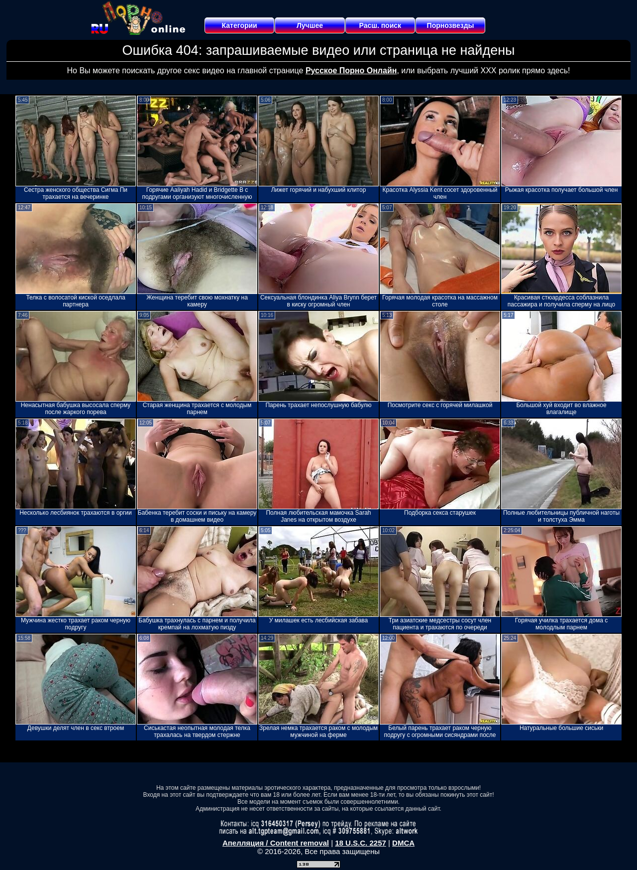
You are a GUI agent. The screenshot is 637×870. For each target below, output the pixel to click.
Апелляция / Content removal (275, 843)
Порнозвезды (450, 25)
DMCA (403, 843)
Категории (239, 25)
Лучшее (310, 25)
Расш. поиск (380, 25)
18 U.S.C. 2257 (360, 843)
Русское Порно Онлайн (351, 70)
